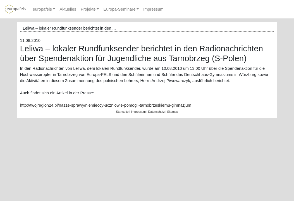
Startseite (122, 111)
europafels (42, 9)
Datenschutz (156, 111)
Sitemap (172, 111)
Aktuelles (67, 9)
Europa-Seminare (119, 9)
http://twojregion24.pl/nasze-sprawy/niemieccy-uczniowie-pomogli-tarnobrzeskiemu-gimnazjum (105, 105)
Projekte (88, 9)
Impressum (153, 9)
